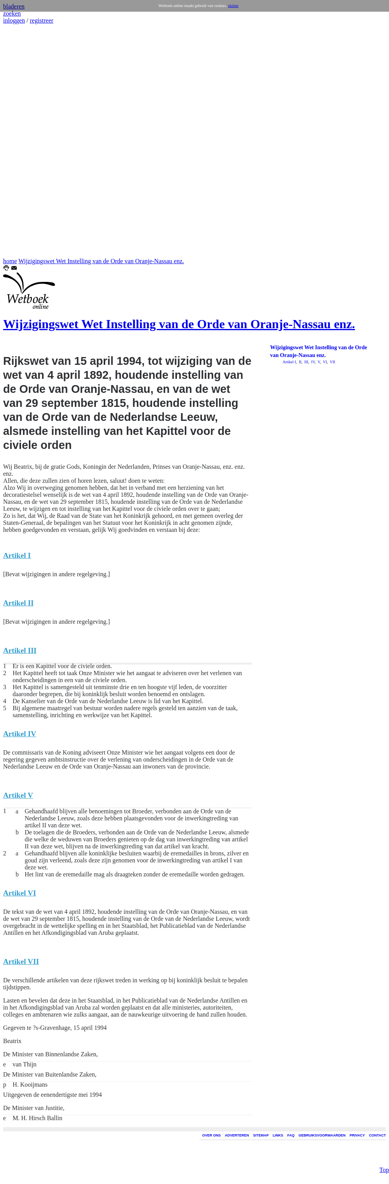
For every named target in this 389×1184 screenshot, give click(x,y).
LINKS (278, 1135)
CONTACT (377, 1135)
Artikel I (289, 362)
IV (312, 362)
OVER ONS (211, 1135)
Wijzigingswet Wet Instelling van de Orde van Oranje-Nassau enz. (101, 261)
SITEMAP (261, 1135)
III (305, 362)
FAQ (291, 1135)
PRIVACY (357, 1135)
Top (384, 1150)
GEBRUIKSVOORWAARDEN (322, 1135)
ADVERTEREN (237, 1135)
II (299, 362)
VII (332, 362)
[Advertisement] (26, 141)
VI (324, 362)
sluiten (233, 6)
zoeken (12, 13)
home (10, 261)
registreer (41, 20)
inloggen (14, 20)
